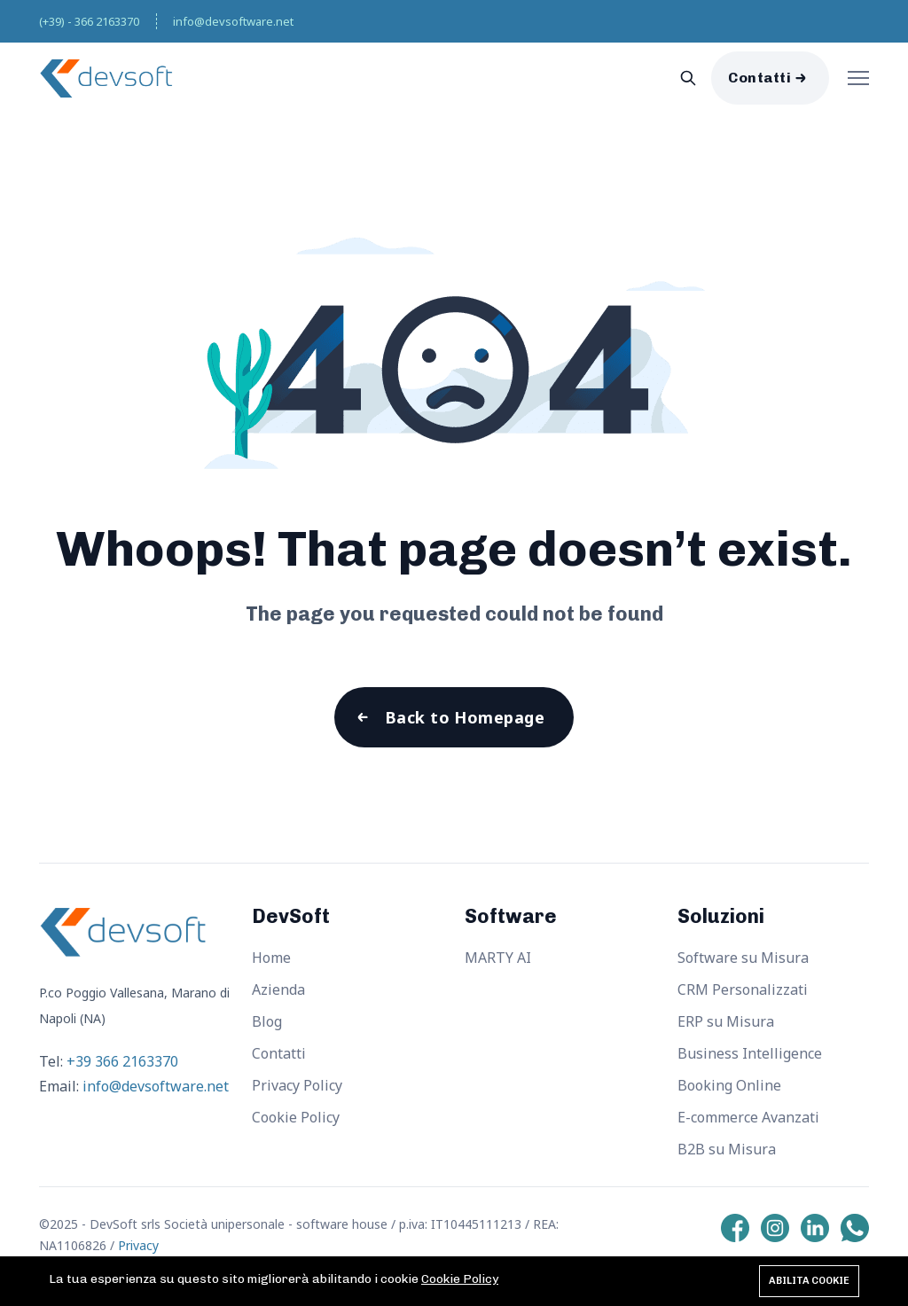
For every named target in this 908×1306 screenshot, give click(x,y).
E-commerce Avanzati (748, 1117)
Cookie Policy (296, 1117)
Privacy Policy (297, 1085)
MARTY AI (498, 957)
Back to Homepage (464, 717)
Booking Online (729, 1085)
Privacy (138, 1245)
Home (271, 957)
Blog (267, 1021)
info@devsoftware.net (233, 21)
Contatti (759, 77)
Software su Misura (743, 957)
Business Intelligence (749, 1053)
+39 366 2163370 (122, 1061)
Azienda (278, 989)
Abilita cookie (809, 1280)
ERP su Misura (725, 1021)
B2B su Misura (726, 1149)
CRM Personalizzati (742, 989)
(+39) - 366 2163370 (89, 21)
